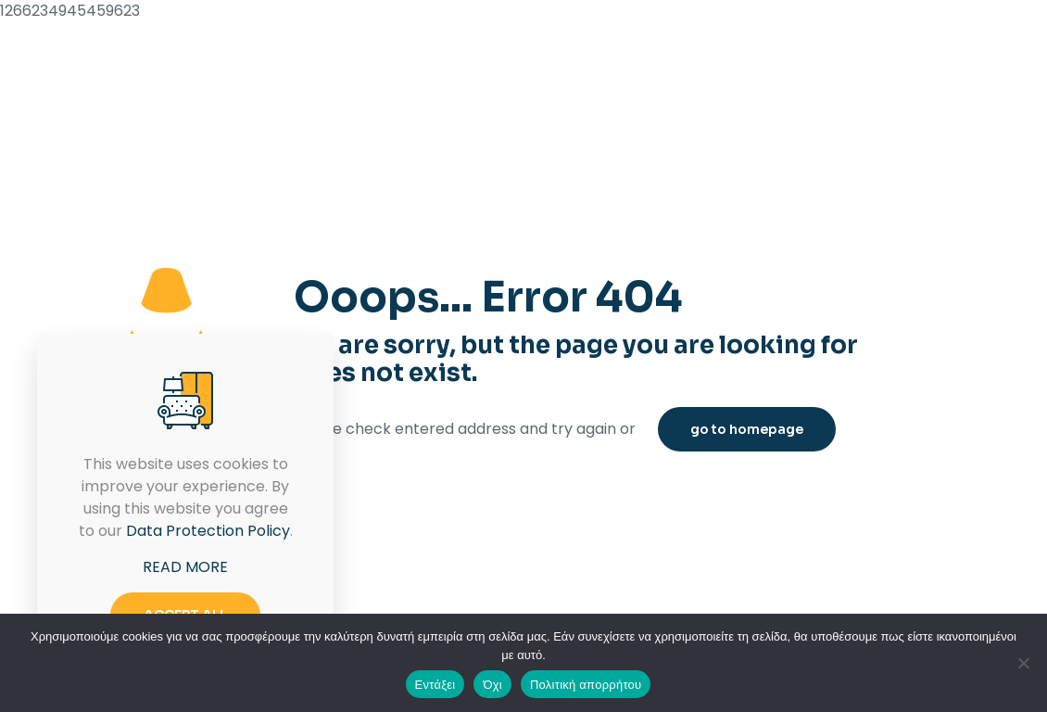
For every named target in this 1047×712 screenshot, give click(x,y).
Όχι (492, 685)
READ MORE (185, 567)
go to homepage (746, 429)
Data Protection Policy (208, 530)
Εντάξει (435, 685)
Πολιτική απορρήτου (585, 685)
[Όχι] (1024, 663)
